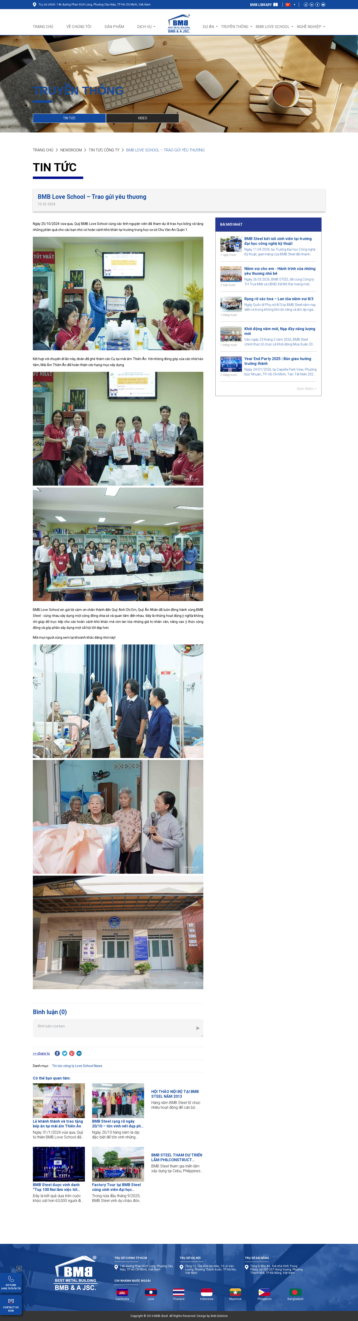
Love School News (88, 1066)
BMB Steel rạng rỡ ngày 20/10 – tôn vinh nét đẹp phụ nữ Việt (117, 1124)
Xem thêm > (307, 388)
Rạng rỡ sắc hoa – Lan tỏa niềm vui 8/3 (278, 299)
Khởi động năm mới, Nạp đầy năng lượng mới (279, 331)
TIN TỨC (69, 118)
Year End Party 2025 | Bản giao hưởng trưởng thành (277, 361)
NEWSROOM (71, 150)
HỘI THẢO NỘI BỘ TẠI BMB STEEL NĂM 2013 (175, 1094)
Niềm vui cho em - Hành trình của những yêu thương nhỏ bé (280, 271)
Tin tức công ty (104, 150)
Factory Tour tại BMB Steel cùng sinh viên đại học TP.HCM (116, 1187)
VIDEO (142, 118)
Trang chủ (43, 150)
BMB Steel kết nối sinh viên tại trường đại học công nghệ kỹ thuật (278, 241)
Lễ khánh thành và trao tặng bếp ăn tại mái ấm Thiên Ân (58, 1123)
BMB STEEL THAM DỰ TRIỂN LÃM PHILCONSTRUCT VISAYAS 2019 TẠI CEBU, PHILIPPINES (176, 1157)
